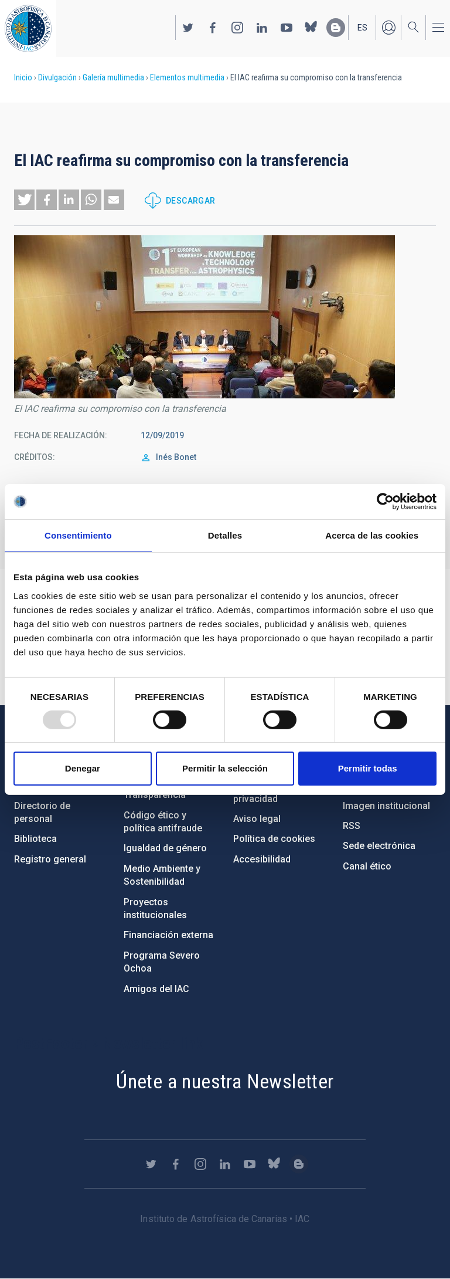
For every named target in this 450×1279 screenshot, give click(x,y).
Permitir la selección (225, 768)
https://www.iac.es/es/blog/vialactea (335, 27)
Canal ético (367, 866)
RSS (351, 825)
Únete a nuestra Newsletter (224, 1081)
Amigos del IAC (156, 988)
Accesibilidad (262, 859)
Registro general (50, 859)
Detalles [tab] (225, 535)
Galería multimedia (113, 77)
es (362, 27)
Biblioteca (35, 838)
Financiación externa (168, 934)
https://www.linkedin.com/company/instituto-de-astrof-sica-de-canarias (262, 27)
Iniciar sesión (388, 27)
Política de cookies (274, 838)
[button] (24, 200)
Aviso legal (257, 818)
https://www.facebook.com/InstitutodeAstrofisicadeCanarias (212, 27)
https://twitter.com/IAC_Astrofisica (188, 27)
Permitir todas (367, 768)
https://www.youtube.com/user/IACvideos (286, 27)
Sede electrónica (379, 845)
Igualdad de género (165, 848)
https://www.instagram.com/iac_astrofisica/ (237, 27)
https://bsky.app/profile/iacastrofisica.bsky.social (311, 27)
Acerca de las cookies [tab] (371, 535)
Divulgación (57, 77)
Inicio (23, 77)
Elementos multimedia (187, 77)
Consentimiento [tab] (78, 535)
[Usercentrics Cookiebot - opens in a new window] (385, 501)
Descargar (191, 200)
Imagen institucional (386, 805)
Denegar (82, 768)
